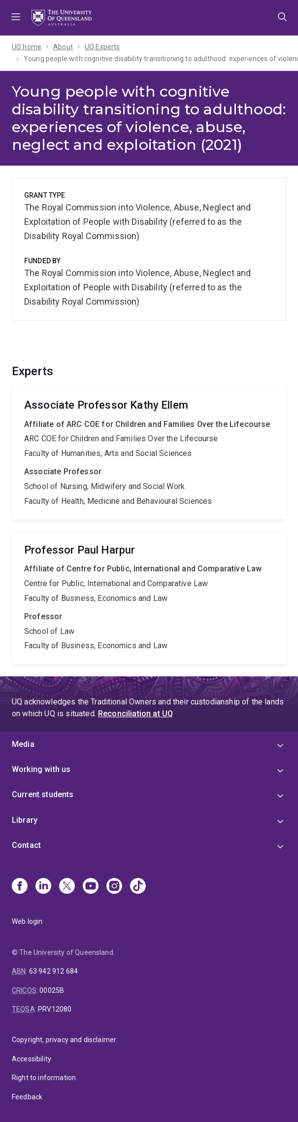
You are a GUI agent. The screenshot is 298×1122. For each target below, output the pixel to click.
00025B (51, 990)
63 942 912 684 (53, 971)
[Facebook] (20, 887)
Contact (26, 845)
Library (24, 820)
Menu (16, 17)
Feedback (27, 1097)
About (63, 47)
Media (23, 744)
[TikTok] (138, 887)
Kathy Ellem (149, 453)
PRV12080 (54, 1009)
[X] (67, 887)
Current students (43, 794)
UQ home (26, 47)
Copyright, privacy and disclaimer (64, 1040)
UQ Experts (102, 47)
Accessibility (31, 1059)
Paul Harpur (149, 598)
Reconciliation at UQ (135, 713)
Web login (27, 921)
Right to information (44, 1078)
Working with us (41, 769)
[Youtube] (91, 887)
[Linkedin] (43, 887)
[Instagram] (114, 887)
